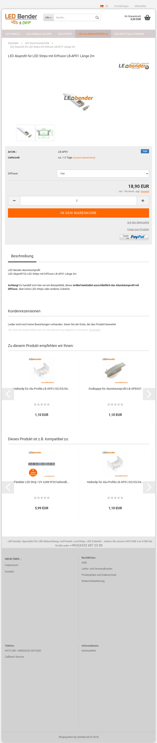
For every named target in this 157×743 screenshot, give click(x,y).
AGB (84, 563)
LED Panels (12, 33)
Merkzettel (140, 6)
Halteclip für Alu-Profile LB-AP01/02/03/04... (41, 389)
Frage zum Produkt (138, 229)
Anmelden (94, 330)
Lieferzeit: (14, 158)
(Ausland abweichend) (84, 158)
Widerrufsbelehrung (93, 581)
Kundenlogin (121, 6)
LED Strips (65, 33)
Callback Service (14, 657)
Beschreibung (22, 256)
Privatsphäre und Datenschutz (99, 575)
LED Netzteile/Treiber (129, 33)
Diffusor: (13, 174)
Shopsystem (66, 737)
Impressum (11, 565)
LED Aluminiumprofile (93, 33)
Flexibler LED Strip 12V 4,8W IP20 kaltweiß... (42, 482)
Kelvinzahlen (89, 651)
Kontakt (9, 572)
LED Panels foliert (39, 33)
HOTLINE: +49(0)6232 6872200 (23, 651)
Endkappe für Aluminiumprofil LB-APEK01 (115, 389)
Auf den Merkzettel (138, 223)
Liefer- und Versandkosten (97, 569)
